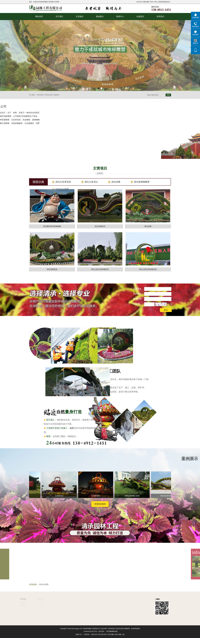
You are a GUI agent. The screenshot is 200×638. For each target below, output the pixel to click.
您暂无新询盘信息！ (164, 2)
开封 (95, 634)
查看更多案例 (100, 504)
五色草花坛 (60, 496)
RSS (151, 2)
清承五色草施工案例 (132, 496)
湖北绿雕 (115, 182)
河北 (99, 634)
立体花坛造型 (48, 95)
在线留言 (140, 16)
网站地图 (146, 2)
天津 (108, 634)
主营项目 (79, 16)
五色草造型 (40, 95)
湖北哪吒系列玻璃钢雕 (52, 226)
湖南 (119, 634)
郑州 (102, 634)
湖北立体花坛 (91, 182)
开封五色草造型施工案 (169, 496)
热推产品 (78, 634)
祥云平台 (94, 631)
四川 (105, 634)
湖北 (116, 634)
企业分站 (139, 2)
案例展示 (100, 16)
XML (155, 2)
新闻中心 (120, 16)
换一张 (169, 304)
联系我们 (160, 16)
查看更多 (100, 173)
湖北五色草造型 (63, 182)
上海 (123, 634)
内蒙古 (112, 634)
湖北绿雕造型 (100, 226)
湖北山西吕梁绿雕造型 (100, 269)
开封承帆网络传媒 (111, 631)
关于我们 (59, 16)
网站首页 (39, 16)
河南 (92, 634)
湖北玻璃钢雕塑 (141, 182)
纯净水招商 (43, 584)
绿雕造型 (56, 95)
